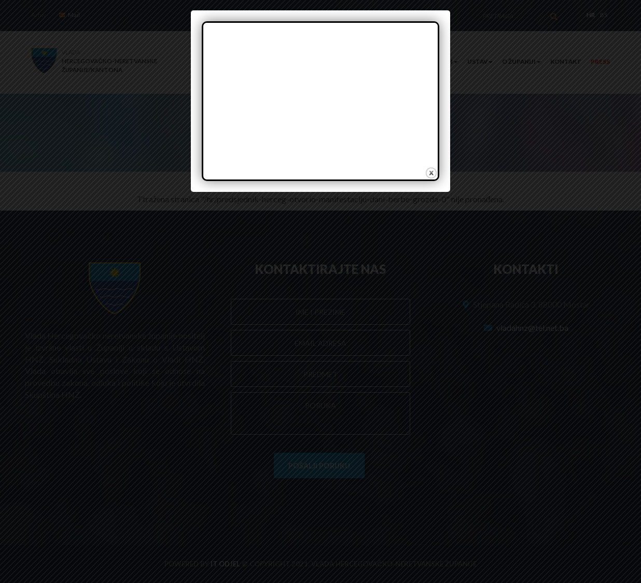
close (430, 172)
